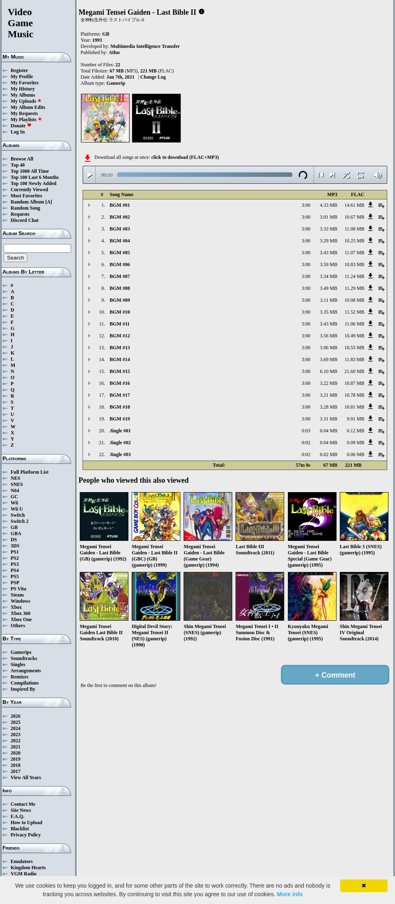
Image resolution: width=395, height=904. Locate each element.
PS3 (15, 564)
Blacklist (20, 829)
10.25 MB (354, 241)
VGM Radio (23, 874)
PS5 (15, 576)
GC (14, 496)
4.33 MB (328, 205)
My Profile (22, 76)
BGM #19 (120, 419)
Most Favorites (26, 196)
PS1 (15, 552)
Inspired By (23, 689)
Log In (18, 132)
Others (18, 625)
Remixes (19, 677)
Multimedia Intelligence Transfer (145, 46)
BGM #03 (120, 229)
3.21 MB (328, 395)
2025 (15, 722)
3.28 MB (328, 407)
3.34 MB (328, 276)
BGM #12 (120, 336)
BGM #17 (120, 395)
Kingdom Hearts (28, 867)
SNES (17, 484)
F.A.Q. (17, 816)
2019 (15, 759)
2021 (15, 747)
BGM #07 (120, 276)
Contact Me (23, 804)
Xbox (16, 607)
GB (14, 527)
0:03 (306, 431)
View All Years (26, 777)
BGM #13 (120, 347)
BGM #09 (120, 300)
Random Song (25, 208)
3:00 (306, 205)
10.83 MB (354, 264)
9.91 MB (355, 419)
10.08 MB (354, 300)
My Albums (23, 95)
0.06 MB (355, 454)
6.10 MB (328, 371)
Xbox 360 (20, 613)
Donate (21, 126)
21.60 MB (354, 371)
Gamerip (115, 83)
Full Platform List (30, 472)
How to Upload (26, 822)
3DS (15, 546)
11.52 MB (354, 312)
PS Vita (18, 589)
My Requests (24, 113)
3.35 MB (328, 312)
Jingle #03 (120, 454)
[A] (48, 202)
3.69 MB (328, 359)
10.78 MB (354, 395)
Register (19, 70)
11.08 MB (354, 229)
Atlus (114, 52)
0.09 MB (355, 442)
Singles (18, 664)
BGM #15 (120, 371)
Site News (21, 810)
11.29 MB (354, 288)
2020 (15, 753)
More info (290, 894)
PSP (15, 582)
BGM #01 (120, 205)
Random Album (27, 202)
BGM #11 (120, 324)
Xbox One (21, 619)
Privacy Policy (26, 835)
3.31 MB (328, 419)
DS (14, 539)
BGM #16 (120, 383)
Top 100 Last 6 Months (35, 177)
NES (15, 478)
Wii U (17, 509)
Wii (14, 503)
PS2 (15, 558)
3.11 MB (328, 300)
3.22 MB (328, 383)
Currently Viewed (29, 189)
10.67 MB (354, 217)
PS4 (15, 570)
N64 (15, 490)
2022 (15, 741)
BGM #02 (120, 217)
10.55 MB (354, 347)
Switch (18, 515)
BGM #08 (120, 288)
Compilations (25, 683)
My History (23, 89)
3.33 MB (328, 229)
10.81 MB (354, 407)
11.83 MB (354, 359)
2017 (15, 771)
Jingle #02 (120, 442)
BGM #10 (120, 312)
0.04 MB (328, 431)
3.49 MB (328, 288)
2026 (15, 716)
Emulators (22, 861)
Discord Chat (24, 220)
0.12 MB (355, 431)
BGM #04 (120, 241)
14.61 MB (354, 205)
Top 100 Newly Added (33, 183)
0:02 (306, 442)
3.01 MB (328, 217)
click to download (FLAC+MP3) (185, 157)
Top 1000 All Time (30, 171)
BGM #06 (120, 264)
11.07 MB (354, 252)
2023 (15, 734)
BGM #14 (120, 359)
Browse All (22, 159)
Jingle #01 (120, 431)
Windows (20, 601)
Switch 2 (20, 521)
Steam (17, 595)
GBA (16, 533)
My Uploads (26, 101)
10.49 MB (354, 336)
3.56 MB (328, 336)
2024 (15, 728)
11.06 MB (354, 324)
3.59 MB (328, 264)
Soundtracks (24, 658)
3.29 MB (328, 241)
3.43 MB (328, 252)
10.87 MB (354, 383)
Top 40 (18, 165)
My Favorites (24, 83)
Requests (20, 214)
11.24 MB (354, 276)
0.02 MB (328, 454)
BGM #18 (120, 407)
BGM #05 (120, 252)
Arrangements (26, 670)
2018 (15, 765)
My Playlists (26, 119)
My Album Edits (28, 107)
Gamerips (21, 652)
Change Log (153, 77)
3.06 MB (328, 347)
